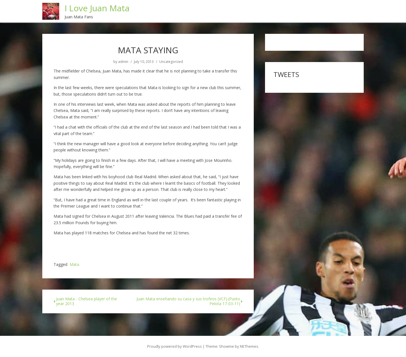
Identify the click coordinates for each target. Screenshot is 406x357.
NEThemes (249, 346)
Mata (74, 264)
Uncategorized (171, 62)
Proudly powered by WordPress (174, 346)
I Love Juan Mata (97, 8)
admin (123, 62)
